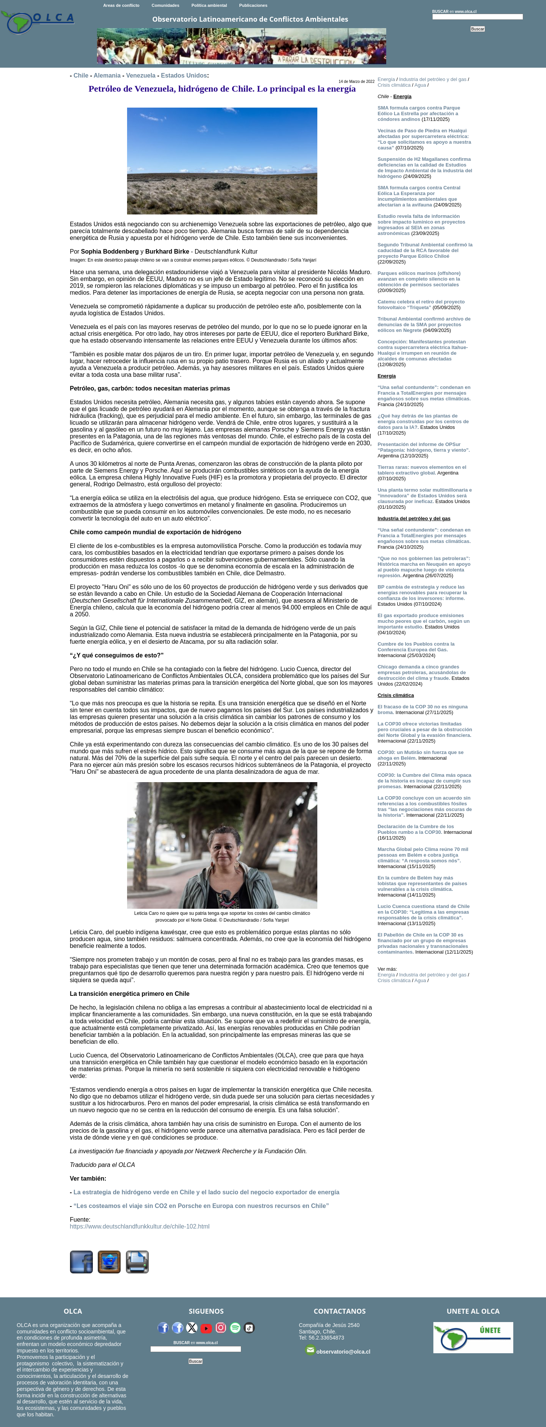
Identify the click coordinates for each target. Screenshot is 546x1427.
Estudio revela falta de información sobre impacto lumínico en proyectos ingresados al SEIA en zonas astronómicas (421, 224)
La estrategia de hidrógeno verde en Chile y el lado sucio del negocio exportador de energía (206, 1192)
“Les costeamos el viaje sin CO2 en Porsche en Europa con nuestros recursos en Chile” (201, 1206)
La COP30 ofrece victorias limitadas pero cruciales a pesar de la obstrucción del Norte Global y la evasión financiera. (424, 729)
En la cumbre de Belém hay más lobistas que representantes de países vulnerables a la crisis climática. (422, 883)
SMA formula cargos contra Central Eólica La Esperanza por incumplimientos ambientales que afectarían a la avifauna (418, 196)
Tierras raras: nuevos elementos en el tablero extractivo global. (421, 470)
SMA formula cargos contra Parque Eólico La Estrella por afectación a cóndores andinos (418, 113)
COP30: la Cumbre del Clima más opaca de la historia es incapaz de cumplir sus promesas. (424, 780)
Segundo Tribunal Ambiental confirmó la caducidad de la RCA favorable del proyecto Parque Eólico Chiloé (424, 250)
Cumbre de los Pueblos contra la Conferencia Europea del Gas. (415, 646)
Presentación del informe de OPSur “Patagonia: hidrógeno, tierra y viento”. (423, 447)
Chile (80, 75)
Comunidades (166, 5)
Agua (420, 85)
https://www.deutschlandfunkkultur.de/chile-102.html (140, 1226)
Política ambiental (209, 5)
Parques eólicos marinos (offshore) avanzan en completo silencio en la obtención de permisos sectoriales (418, 278)
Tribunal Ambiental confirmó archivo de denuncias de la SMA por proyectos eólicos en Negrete (423, 324)
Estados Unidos (184, 75)
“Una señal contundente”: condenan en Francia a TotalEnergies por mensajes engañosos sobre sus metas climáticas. (424, 393)
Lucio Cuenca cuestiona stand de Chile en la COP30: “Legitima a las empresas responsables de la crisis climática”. (423, 912)
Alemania (107, 75)
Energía (386, 79)
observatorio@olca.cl (337, 1350)
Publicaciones (253, 5)
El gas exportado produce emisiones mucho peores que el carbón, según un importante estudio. (423, 621)
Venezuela (140, 75)
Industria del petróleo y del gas (432, 79)
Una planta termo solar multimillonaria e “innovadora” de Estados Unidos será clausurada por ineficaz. (424, 495)
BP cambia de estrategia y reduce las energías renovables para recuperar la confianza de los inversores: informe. (422, 592)
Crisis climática (394, 85)
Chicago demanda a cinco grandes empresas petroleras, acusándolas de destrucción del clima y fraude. (421, 672)
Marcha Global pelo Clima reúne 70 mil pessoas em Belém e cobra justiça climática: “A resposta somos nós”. (422, 855)
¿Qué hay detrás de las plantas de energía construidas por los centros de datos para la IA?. (423, 421)
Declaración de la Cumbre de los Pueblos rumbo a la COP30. (415, 829)
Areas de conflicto (121, 5)
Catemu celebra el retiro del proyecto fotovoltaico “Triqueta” (421, 304)
